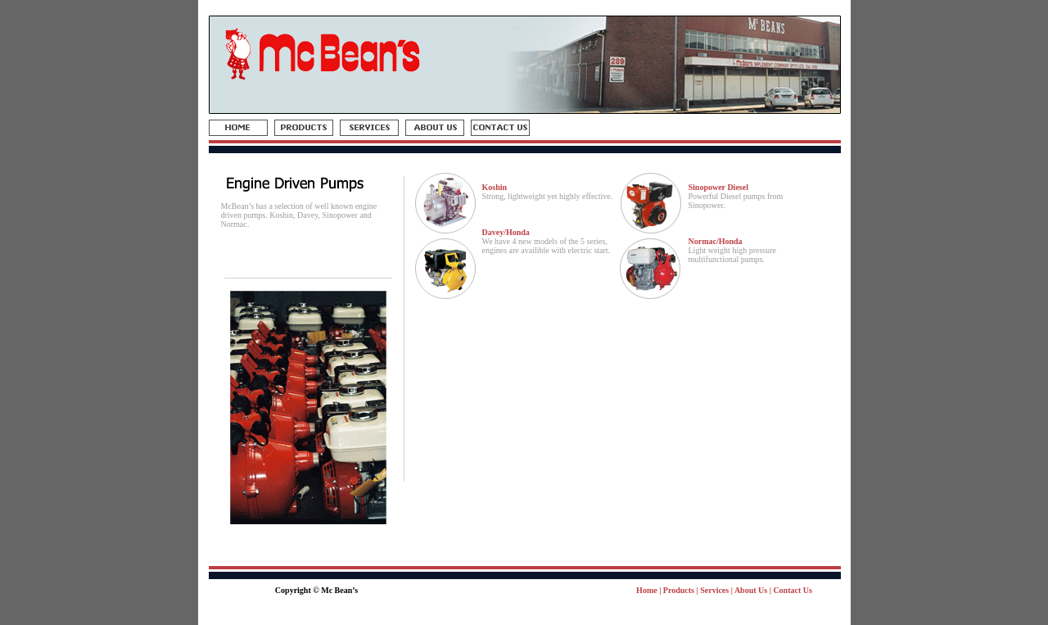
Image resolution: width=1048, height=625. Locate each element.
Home (646, 590)
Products (678, 590)
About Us (750, 590)
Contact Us (792, 590)
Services (714, 590)
